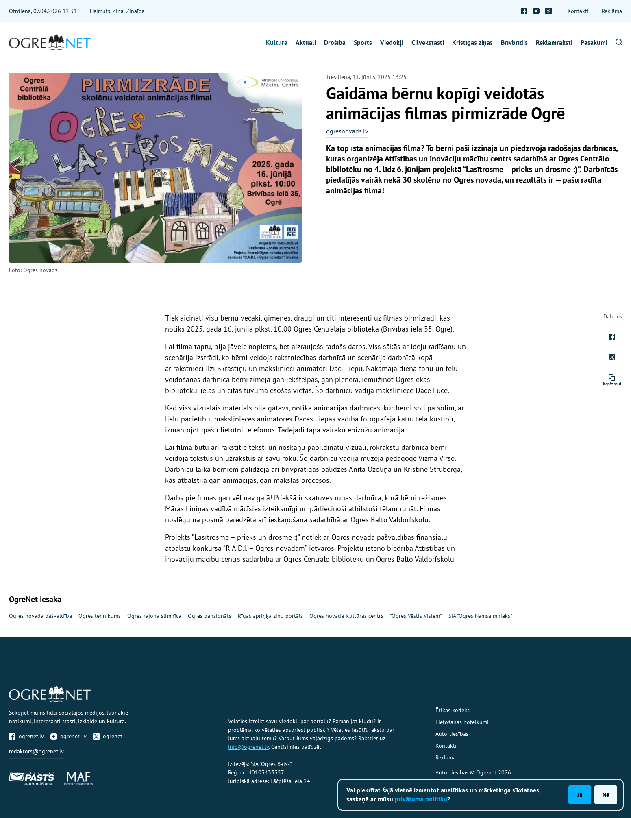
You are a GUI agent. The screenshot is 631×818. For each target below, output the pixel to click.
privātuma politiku (421, 799)
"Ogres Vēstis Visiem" (416, 615)
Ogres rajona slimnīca (154, 615)
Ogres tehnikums (99, 615)
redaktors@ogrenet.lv (36, 751)
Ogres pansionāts (209, 615)
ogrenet (107, 736)
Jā (579, 794)
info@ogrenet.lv (248, 746)
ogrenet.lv (26, 736)
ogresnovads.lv (347, 131)
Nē (606, 794)
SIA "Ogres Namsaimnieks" (480, 615)
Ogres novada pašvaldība (40, 615)
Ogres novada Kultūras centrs (346, 615)
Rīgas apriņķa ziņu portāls (270, 615)
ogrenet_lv (68, 736)
